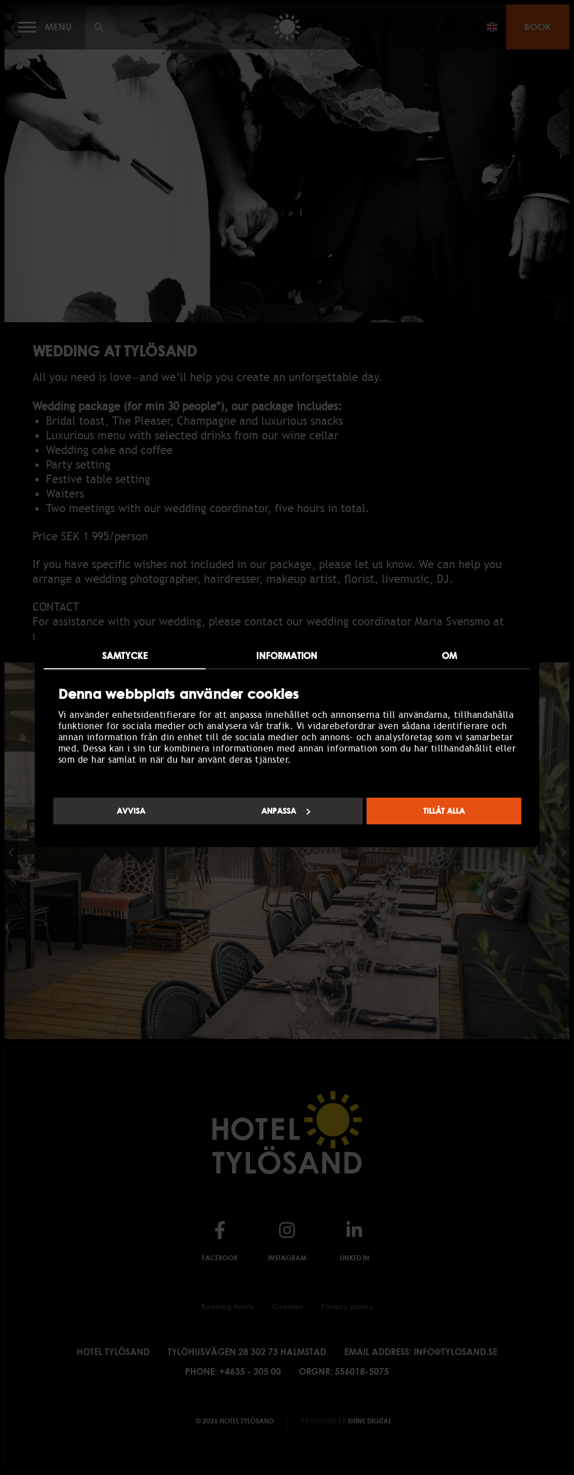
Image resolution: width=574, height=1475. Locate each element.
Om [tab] (449, 655)
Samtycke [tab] (125, 655)
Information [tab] (286, 655)
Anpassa (286, 811)
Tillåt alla (444, 811)
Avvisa (131, 811)
